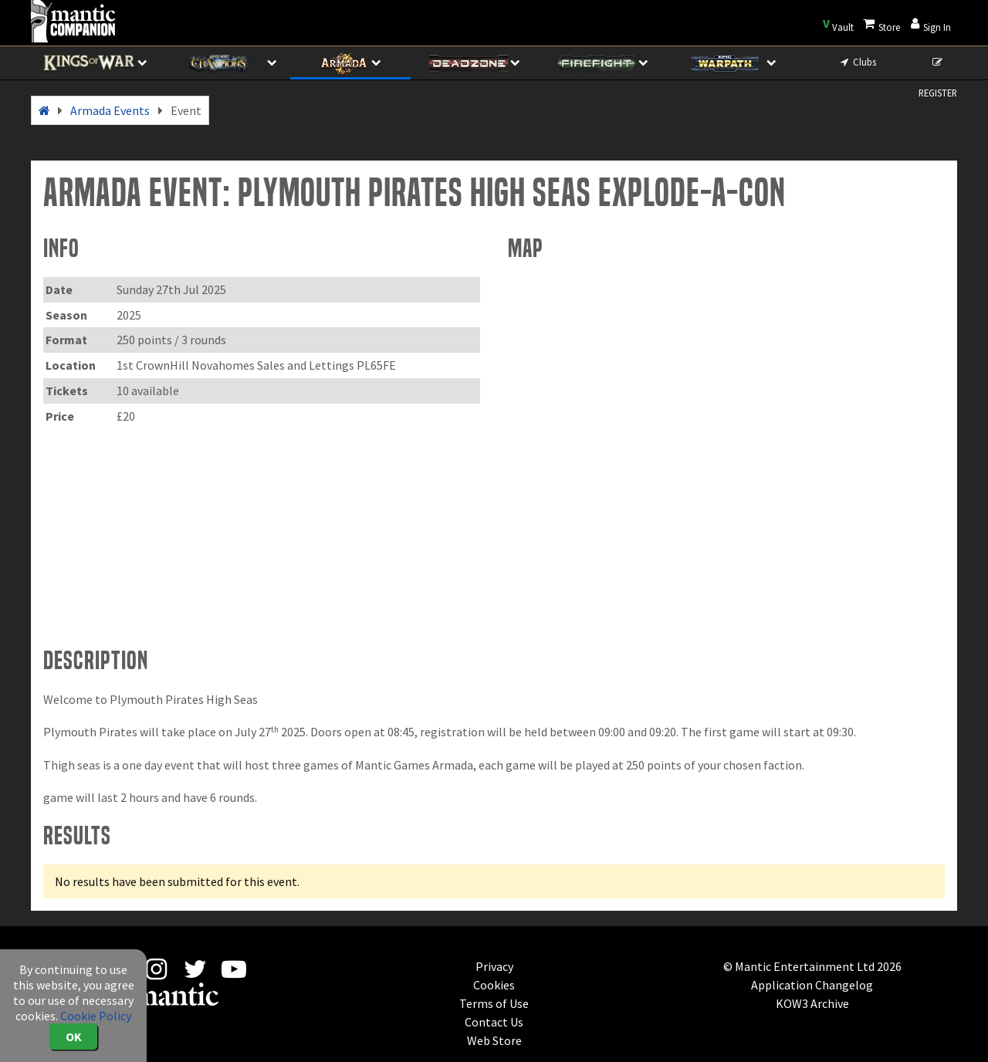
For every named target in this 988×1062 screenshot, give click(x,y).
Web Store (494, 1040)
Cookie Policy (95, 1015)
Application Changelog (812, 985)
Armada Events (110, 110)
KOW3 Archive (812, 1003)
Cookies (494, 985)
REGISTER (938, 67)
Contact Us (494, 1022)
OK (74, 1036)
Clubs (857, 62)
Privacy (494, 966)
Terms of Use (494, 1003)
